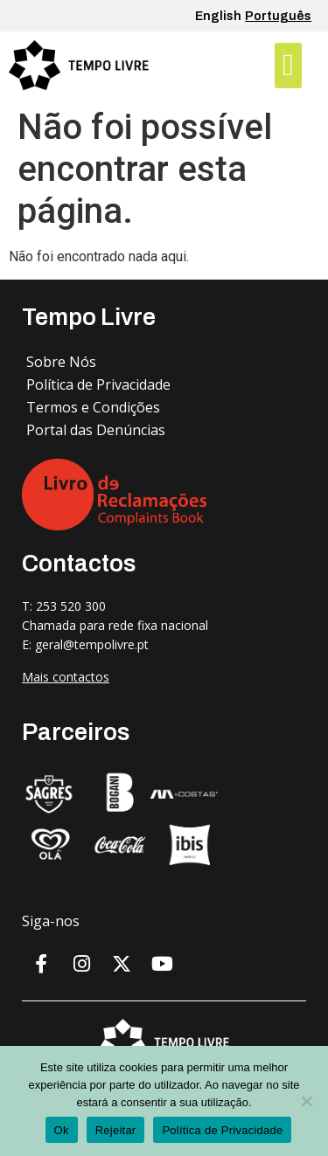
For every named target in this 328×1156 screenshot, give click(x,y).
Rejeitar (115, 1130)
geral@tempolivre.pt (92, 644)
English (218, 16)
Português (278, 16)
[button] (288, 66)
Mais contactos (65, 676)
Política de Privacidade (222, 1130)
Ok (61, 1130)
